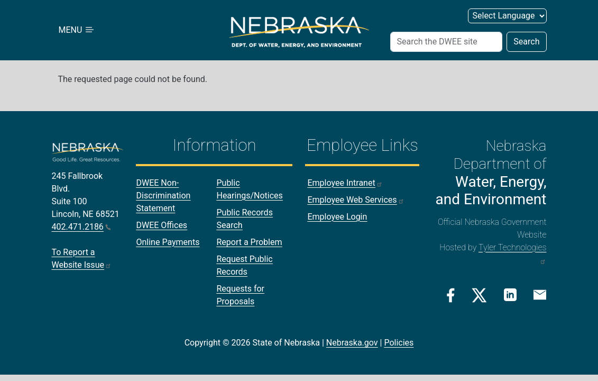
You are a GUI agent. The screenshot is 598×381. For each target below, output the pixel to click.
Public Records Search (244, 218)
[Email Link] (539, 294)
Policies (398, 343)
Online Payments (167, 242)
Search (526, 42)
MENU (77, 30)
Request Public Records (244, 265)
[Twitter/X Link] (479, 295)
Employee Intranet (344, 183)
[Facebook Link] (451, 295)
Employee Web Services (355, 200)
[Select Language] (507, 15)
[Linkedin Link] (510, 294)
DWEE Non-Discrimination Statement (163, 195)
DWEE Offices (161, 225)
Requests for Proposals (240, 295)
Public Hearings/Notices (249, 189)
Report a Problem (249, 242)
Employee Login (337, 217)
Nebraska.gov (352, 343)
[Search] (446, 42)
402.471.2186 (81, 227)
